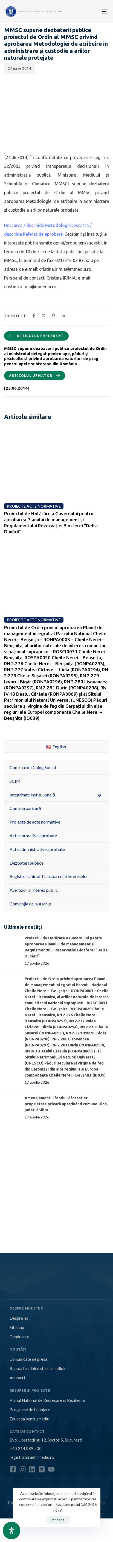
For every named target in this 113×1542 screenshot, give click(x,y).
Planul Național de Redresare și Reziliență (47, 1400)
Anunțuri (17, 1377)
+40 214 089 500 (26, 1448)
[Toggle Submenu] (99, 795)
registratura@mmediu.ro (32, 1457)
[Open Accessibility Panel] (11, 1530)
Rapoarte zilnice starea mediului (39, 1368)
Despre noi (20, 1318)
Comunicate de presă (28, 1359)
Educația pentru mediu (29, 1418)
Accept (58, 1519)
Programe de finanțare (30, 1409)
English (56, 746)
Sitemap (17, 1327)
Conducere (19, 1336)
